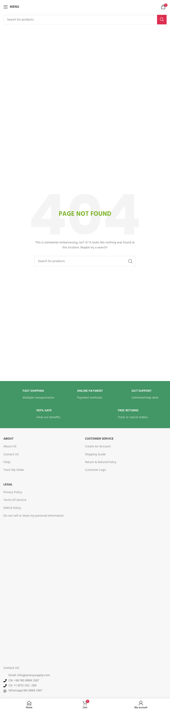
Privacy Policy (12, 492)
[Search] (85, 19)
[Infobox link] (31, 395)
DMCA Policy (12, 508)
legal (7, 484)
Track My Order (13, 470)
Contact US (11, 454)
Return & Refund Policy (100, 462)
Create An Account (98, 446)
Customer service (99, 438)
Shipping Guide (95, 454)
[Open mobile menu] (11, 6)
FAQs (7, 462)
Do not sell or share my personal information (33, 515)
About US (9, 446)
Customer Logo (95, 470)
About (8, 438)
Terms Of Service (14, 500)
